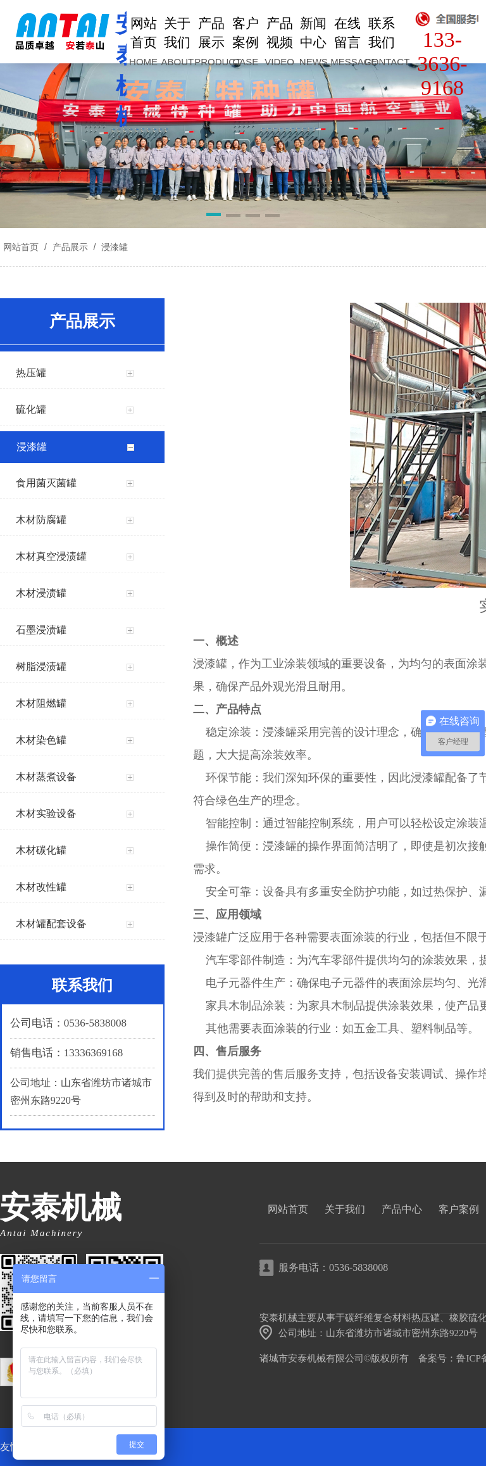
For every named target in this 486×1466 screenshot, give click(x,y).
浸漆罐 (113, 247)
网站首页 (21, 247)
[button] (213, 216)
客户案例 (459, 1209)
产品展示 (70, 247)
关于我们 (345, 1209)
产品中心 (402, 1209)
